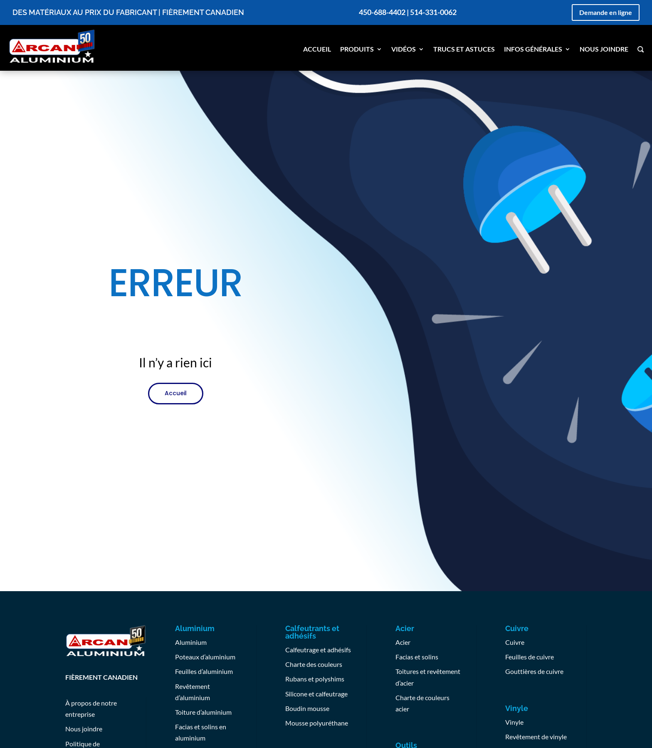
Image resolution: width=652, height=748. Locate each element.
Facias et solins (416, 657)
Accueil (317, 49)
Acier (402, 642)
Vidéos (403, 49)
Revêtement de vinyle (536, 737)
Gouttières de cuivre (534, 671)
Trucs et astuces (464, 49)
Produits (357, 49)
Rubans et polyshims (314, 679)
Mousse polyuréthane (316, 723)
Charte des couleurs (313, 664)
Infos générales (533, 49)
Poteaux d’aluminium (205, 657)
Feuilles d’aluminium (204, 671)
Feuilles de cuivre (529, 657)
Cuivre (514, 642)
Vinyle (514, 722)
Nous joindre (604, 49)
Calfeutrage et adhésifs (318, 650)
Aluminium (191, 642)
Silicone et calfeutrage (316, 694)
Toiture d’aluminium (203, 712)
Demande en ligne (605, 12)
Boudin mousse (307, 708)
